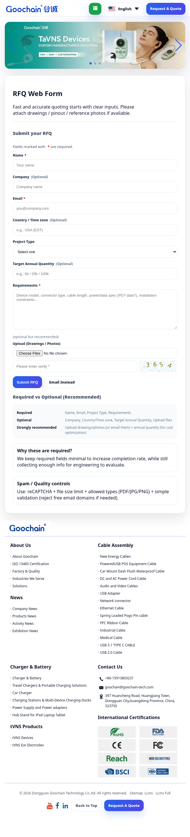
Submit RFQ (27, 382)
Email (19, 198)
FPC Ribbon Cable (114, 623)
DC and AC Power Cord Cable (123, 578)
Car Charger (22, 692)
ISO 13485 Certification (30, 563)
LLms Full (163, 793)
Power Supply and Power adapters (39, 707)
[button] (90, 63)
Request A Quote (165, 8)
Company (30, 176)
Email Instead (62, 382)
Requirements (27, 285)
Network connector (115, 600)
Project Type (23, 241)
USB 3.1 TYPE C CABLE (117, 645)
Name (19, 155)
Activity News (23, 623)
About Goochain (25, 556)
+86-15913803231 (119, 678)
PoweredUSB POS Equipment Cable (128, 563)
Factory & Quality (26, 571)
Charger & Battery (26, 678)
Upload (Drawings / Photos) (36, 343)
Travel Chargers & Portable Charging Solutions (49, 685)
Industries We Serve (28, 578)
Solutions (19, 586)
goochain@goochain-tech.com (129, 687)
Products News (24, 616)
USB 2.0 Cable (111, 652)
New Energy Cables (115, 556)
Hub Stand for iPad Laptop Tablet (38, 715)
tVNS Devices (22, 737)
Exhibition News (25, 630)
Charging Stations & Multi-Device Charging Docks (51, 700)
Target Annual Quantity (43, 263)
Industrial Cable (112, 630)
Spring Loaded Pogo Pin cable (124, 615)
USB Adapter (110, 593)
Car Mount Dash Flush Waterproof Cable (132, 571)
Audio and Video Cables (119, 586)
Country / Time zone (40, 220)
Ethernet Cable (112, 608)
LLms (149, 793)
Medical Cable (111, 637)
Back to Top (86, 805)
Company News (24, 608)
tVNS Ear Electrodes (28, 745)
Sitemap (136, 793)
